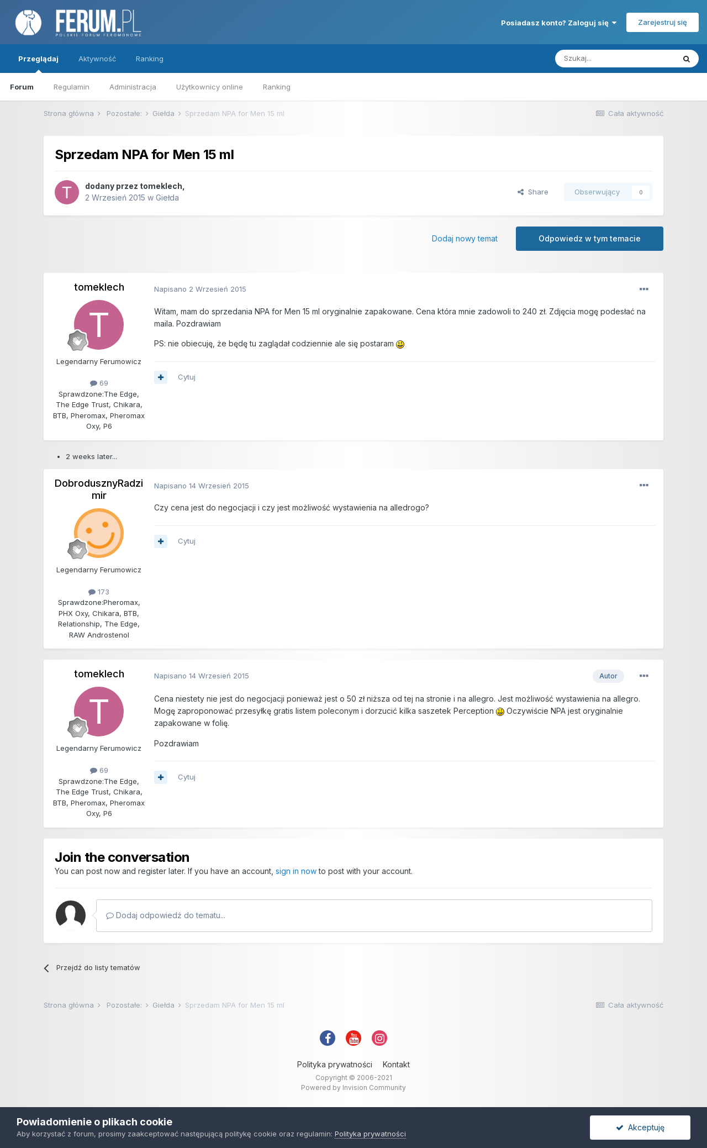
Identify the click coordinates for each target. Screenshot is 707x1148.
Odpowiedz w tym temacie (590, 238)
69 (99, 382)
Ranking (277, 86)
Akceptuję (640, 1127)
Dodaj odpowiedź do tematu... (165, 915)
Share (533, 191)
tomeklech (161, 186)
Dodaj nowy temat (465, 238)
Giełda (167, 197)
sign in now (296, 871)
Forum (22, 86)
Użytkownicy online (209, 86)
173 (98, 591)
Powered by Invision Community (353, 1087)
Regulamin (71, 86)
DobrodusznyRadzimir (99, 489)
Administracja (132, 86)
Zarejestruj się (662, 22)
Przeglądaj (38, 63)
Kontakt (396, 1064)
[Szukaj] (614, 58)
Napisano (200, 289)
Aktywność (97, 58)
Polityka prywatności (334, 1064)
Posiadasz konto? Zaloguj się (558, 22)
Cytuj (187, 376)
